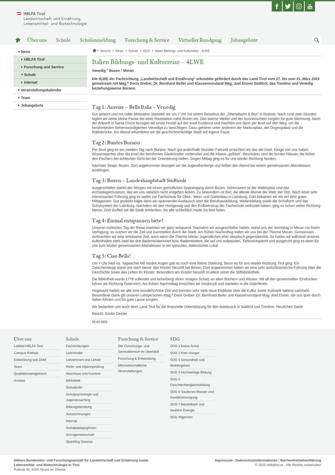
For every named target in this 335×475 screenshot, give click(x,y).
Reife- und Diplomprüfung (85, 367)
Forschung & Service (147, 40)
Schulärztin (74, 387)
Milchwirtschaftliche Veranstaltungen (132, 368)
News (25, 52)
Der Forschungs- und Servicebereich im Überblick (138, 349)
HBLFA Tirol (34, 59)
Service (105, 51)
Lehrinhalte (74, 353)
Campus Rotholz (26, 353)
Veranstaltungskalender (41, 90)
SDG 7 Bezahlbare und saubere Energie (187, 407)
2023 (146, 51)
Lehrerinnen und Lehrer (83, 360)
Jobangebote (244, 40)
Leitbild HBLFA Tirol (28, 346)
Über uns (37, 40)
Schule (63, 40)
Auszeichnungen (78, 414)
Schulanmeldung (98, 40)
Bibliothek (73, 380)
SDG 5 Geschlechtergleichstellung (190, 382)
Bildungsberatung (79, 407)
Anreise (19, 380)
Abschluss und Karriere (83, 373)
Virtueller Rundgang (200, 40)
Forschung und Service (44, 67)
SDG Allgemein (181, 417)
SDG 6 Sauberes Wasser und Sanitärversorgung (192, 394)
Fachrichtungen (77, 346)
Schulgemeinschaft (80, 435)
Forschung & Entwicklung (137, 358)
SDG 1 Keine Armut (184, 346)
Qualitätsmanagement (30, 373)
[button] (316, 40)
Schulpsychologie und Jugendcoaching (82, 397)
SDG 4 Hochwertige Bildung (191, 372)
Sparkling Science (79, 442)
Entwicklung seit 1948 (30, 360)
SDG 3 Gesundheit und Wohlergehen (187, 362)
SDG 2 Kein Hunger (185, 353)
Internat (30, 82)
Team (25, 98)
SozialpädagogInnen (81, 428)
